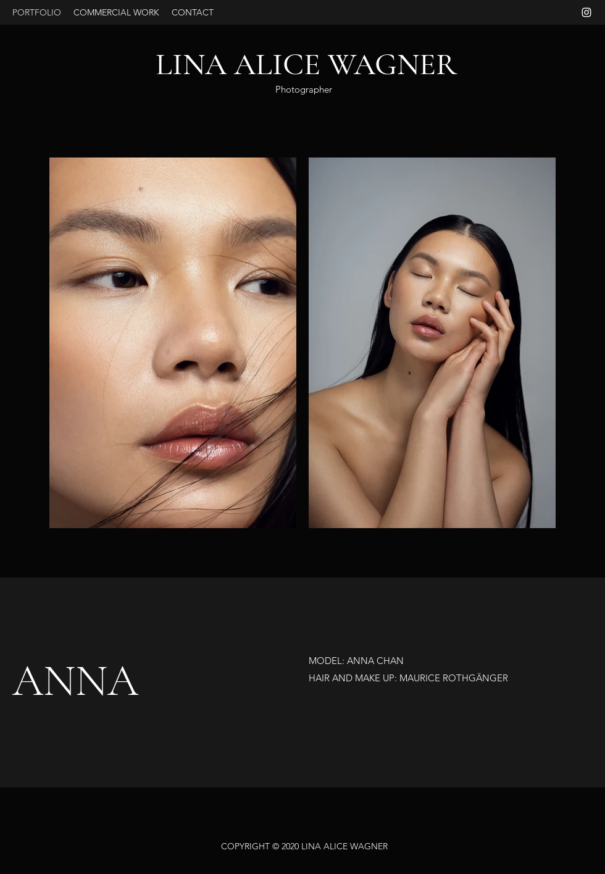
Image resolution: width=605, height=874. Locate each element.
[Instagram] (586, 12)
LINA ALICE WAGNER (306, 64)
